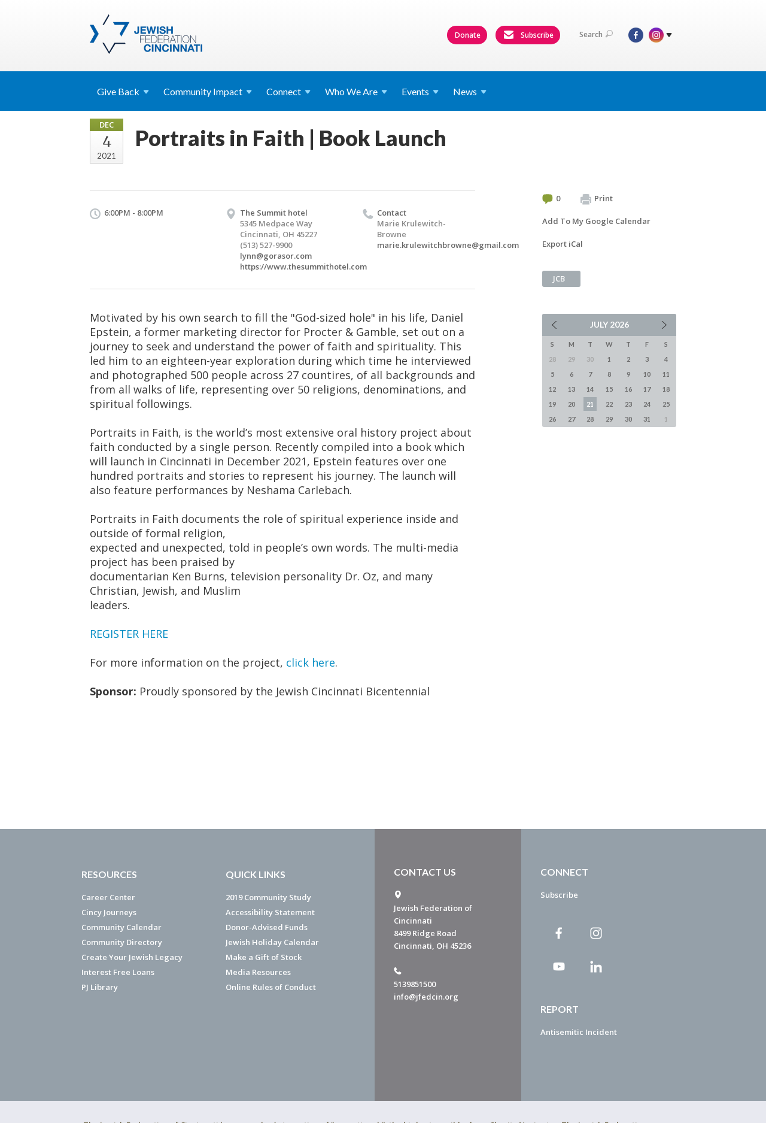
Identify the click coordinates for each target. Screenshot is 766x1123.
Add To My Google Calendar (596, 221)
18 (666, 389)
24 (647, 404)
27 (571, 419)
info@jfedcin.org (426, 996)
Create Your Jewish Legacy (132, 957)
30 (628, 419)
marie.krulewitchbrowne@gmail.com (448, 245)
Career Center (108, 897)
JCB (559, 278)
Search (596, 34)
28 (590, 419)
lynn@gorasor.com (276, 255)
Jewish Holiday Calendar (272, 942)
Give (123, 91)
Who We (356, 91)
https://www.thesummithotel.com (303, 266)
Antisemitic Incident (578, 1032)
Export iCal (562, 243)
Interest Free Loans (117, 972)
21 (590, 404)
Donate (468, 35)
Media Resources (258, 972)
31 (647, 419)
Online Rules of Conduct (271, 987)
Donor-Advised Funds (267, 927)
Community (207, 91)
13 (571, 389)
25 (666, 404)
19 (552, 404)
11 (666, 374)
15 (609, 389)
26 (552, 419)
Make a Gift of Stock (264, 957)
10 (647, 374)
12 (552, 389)
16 (628, 389)
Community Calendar (121, 927)
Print (596, 199)
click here (310, 662)
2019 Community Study (268, 897)
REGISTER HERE (129, 633)
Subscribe (528, 35)
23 (628, 404)
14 (590, 389)
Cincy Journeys (108, 912)
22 (609, 404)
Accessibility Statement (270, 912)
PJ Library (99, 987)
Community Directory (121, 942)
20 (571, 404)
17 (647, 389)
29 (609, 419)
